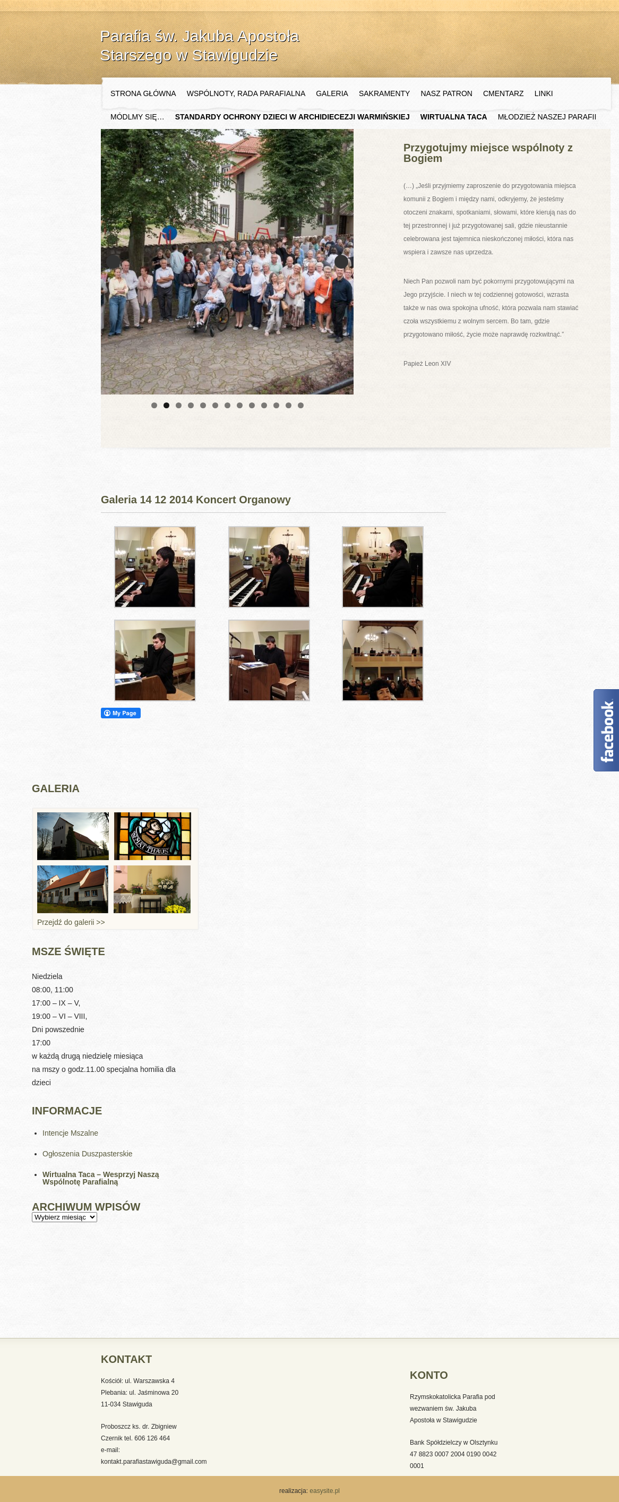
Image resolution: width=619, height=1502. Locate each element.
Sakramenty (384, 93)
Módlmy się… (137, 117)
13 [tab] (301, 405)
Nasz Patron (446, 93)
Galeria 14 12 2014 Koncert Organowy (196, 499)
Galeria (332, 93)
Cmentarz (503, 93)
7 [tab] (227, 405)
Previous (113, 262)
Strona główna (143, 93)
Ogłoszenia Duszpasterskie (87, 1153)
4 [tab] (191, 405)
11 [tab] (276, 405)
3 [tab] (179, 405)
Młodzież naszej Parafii (547, 117)
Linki (544, 93)
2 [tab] (166, 405)
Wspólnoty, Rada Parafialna (246, 93)
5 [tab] (203, 405)
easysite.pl (324, 1491)
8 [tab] (240, 405)
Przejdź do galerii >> (71, 922)
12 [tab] (288, 405)
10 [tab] (264, 405)
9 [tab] (252, 405)
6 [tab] (215, 405)
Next (341, 262)
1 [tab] (154, 405)
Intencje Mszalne (70, 1133)
